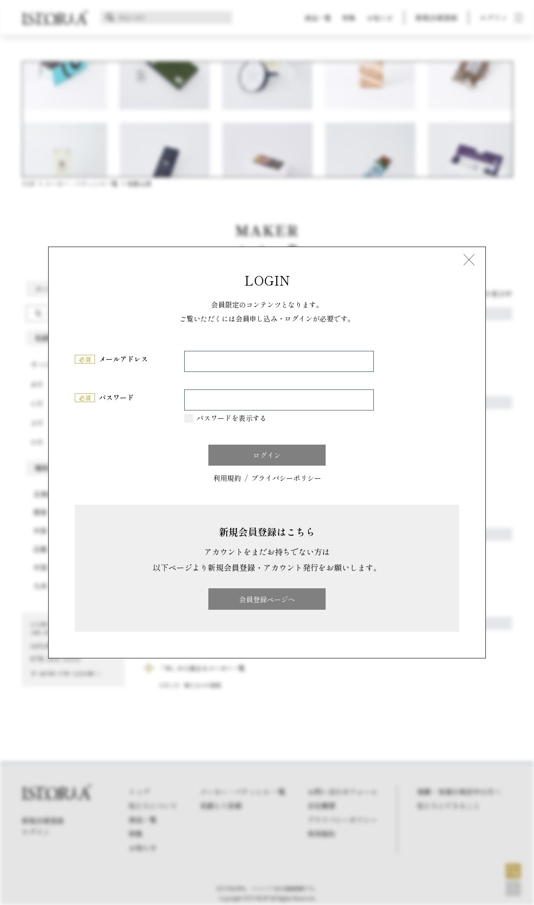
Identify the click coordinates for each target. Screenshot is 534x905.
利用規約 (227, 478)
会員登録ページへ (267, 599)
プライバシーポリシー (286, 478)
